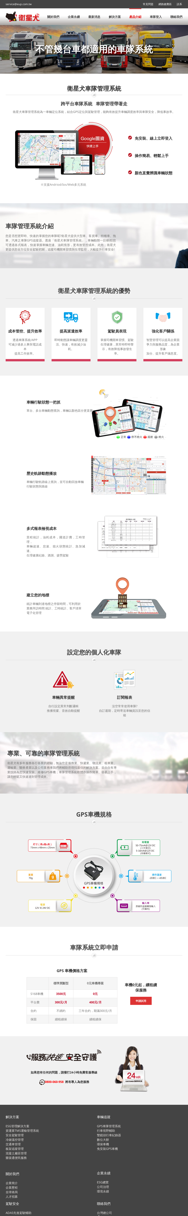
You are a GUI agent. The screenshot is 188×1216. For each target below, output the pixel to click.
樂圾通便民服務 (16, 1158)
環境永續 (103, 1191)
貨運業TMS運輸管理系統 (22, 1131)
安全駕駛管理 (15, 1135)
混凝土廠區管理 (16, 1153)
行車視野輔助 (106, 1131)
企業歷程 (12, 1187)
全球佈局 (12, 1192)
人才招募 (12, 1197)
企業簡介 (12, 1183)
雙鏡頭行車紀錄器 (109, 1135)
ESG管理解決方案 (17, 1126)
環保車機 (103, 1144)
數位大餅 (103, 1140)
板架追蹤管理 (15, 1149)
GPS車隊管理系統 (109, 1126)
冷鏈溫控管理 (15, 1140)
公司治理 (103, 1187)
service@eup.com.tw (19, 4)
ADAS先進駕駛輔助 (18, 1213)
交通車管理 (13, 1144)
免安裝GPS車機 (107, 1149)
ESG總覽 (103, 1182)
